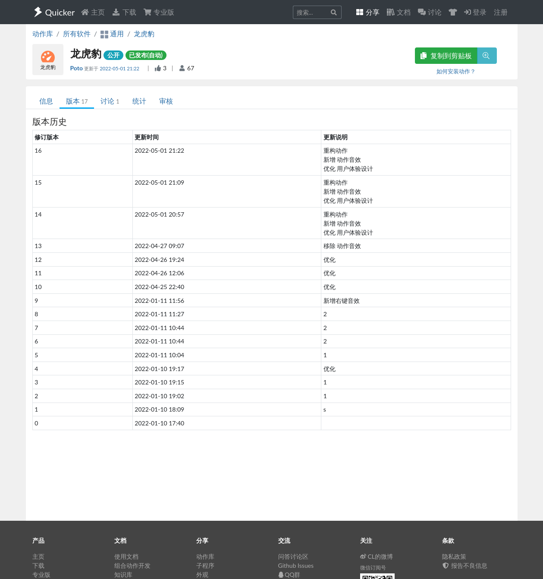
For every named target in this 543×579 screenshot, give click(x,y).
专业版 (158, 12)
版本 (77, 101)
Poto (77, 68)
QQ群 (289, 574)
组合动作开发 (132, 565)
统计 (139, 101)
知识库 (123, 574)
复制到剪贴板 (446, 55)
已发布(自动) (146, 55)
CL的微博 (376, 556)
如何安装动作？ (456, 71)
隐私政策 (454, 556)
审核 (166, 101)
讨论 (109, 101)
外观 (202, 574)
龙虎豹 (144, 33)
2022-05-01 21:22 (120, 68)
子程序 (205, 565)
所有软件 (77, 33)
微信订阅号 (373, 567)
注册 (501, 12)
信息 (46, 101)
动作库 (42, 33)
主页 (93, 12)
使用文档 (126, 556)
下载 (124, 12)
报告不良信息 (465, 565)
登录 (475, 12)
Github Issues (296, 565)
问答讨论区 (293, 556)
